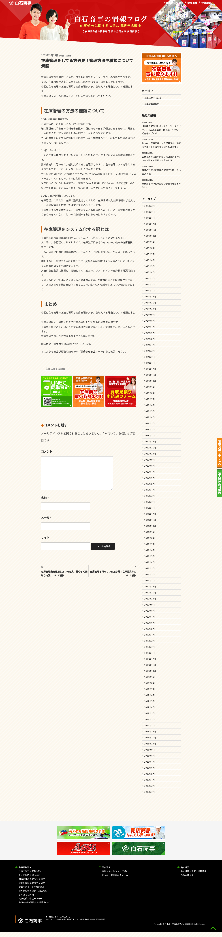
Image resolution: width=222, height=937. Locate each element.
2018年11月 (150, 737)
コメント (46, 451)
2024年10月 (150, 308)
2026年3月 (149, 205)
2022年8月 (149, 465)
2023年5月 (149, 411)
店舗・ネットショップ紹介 (115, 871)
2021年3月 (149, 568)
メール (46, 518)
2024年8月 (149, 320)
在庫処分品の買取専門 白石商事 (20, 4)
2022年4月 (149, 489)
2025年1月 (149, 290)
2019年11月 (150, 665)
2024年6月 (149, 332)
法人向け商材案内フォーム (115, 875)
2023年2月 (149, 429)
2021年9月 (149, 532)
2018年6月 (149, 767)
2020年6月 (149, 622)
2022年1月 (149, 507)
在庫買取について (173, 4)
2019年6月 (149, 695)
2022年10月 (150, 453)
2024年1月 (149, 362)
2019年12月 (150, 659)
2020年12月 (150, 586)
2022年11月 (150, 447)
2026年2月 (149, 211)
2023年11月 (150, 375)
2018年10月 (150, 743)
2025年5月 (149, 266)
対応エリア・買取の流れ (30, 871)
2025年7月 (149, 254)
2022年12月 (150, 441)
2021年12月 (150, 514)
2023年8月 (149, 393)
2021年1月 (149, 580)
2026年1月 (149, 217)
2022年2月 (149, 501)
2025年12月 (150, 224)
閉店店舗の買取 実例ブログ (32, 878)
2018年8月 (149, 755)
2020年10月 (150, 598)
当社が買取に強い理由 (29, 875)
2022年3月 (149, 495)
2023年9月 (149, 387)
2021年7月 (149, 544)
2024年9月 (149, 314)
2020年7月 (149, 616)
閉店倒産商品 (88, 351)
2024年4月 (149, 344)
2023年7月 (149, 399)
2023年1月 (149, 435)
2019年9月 (149, 677)
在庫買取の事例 (151, 103)
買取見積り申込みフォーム (32, 898)
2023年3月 (149, 423)
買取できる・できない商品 (32, 886)
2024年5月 (149, 338)
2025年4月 (149, 272)
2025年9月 (149, 242)
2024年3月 (149, 350)
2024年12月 (150, 296)
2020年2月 (149, 646)
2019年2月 (149, 719)
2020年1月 (149, 652)
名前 (45, 498)
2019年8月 (149, 683)
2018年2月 (149, 791)
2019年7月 (149, 689)
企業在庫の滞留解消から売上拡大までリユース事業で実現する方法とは (161, 158)
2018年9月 (149, 749)
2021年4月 (149, 562)
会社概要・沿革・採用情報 (194, 871)
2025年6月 (149, 260)
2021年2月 (149, 574)
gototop (213, 928)
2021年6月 (149, 550)
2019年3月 (149, 713)
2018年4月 (149, 779)
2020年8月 (149, 610)
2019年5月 (149, 701)
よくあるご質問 (26, 894)
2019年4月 (149, 707)
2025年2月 (149, 284)
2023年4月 (149, 417)
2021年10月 (150, 526)
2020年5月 (149, 628)
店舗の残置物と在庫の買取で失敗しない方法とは (161, 172)
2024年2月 (149, 356)
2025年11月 (150, 230)
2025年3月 (149, 278)
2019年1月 (149, 725)
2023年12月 (150, 369)
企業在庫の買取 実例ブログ (32, 882)
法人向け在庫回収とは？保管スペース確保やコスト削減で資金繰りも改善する (161, 145)
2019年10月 (150, 671)
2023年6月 (149, 405)
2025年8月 (149, 248)
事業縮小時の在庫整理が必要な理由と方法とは (161, 185)
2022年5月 (149, 483)
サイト (45, 537)
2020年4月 (149, 634)
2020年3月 (149, 640)
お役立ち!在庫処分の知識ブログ (34, 902)
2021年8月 (149, 538)
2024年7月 (149, 326)
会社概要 (206, 4)
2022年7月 (149, 471)
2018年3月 (149, 785)
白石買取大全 (187, 875)
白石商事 (67, 55)
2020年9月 (149, 604)
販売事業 (192, 4)
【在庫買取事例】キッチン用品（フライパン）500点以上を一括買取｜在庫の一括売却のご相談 (161, 129)
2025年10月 (150, 236)
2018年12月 (150, 731)
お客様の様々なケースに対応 (33, 890)
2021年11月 (150, 520)
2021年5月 (149, 556)
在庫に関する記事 (55, 369)
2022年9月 (149, 459)
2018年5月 (149, 773)
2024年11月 (150, 302)
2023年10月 (150, 381)
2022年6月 (149, 477)
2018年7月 (149, 761)
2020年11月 (150, 592)
